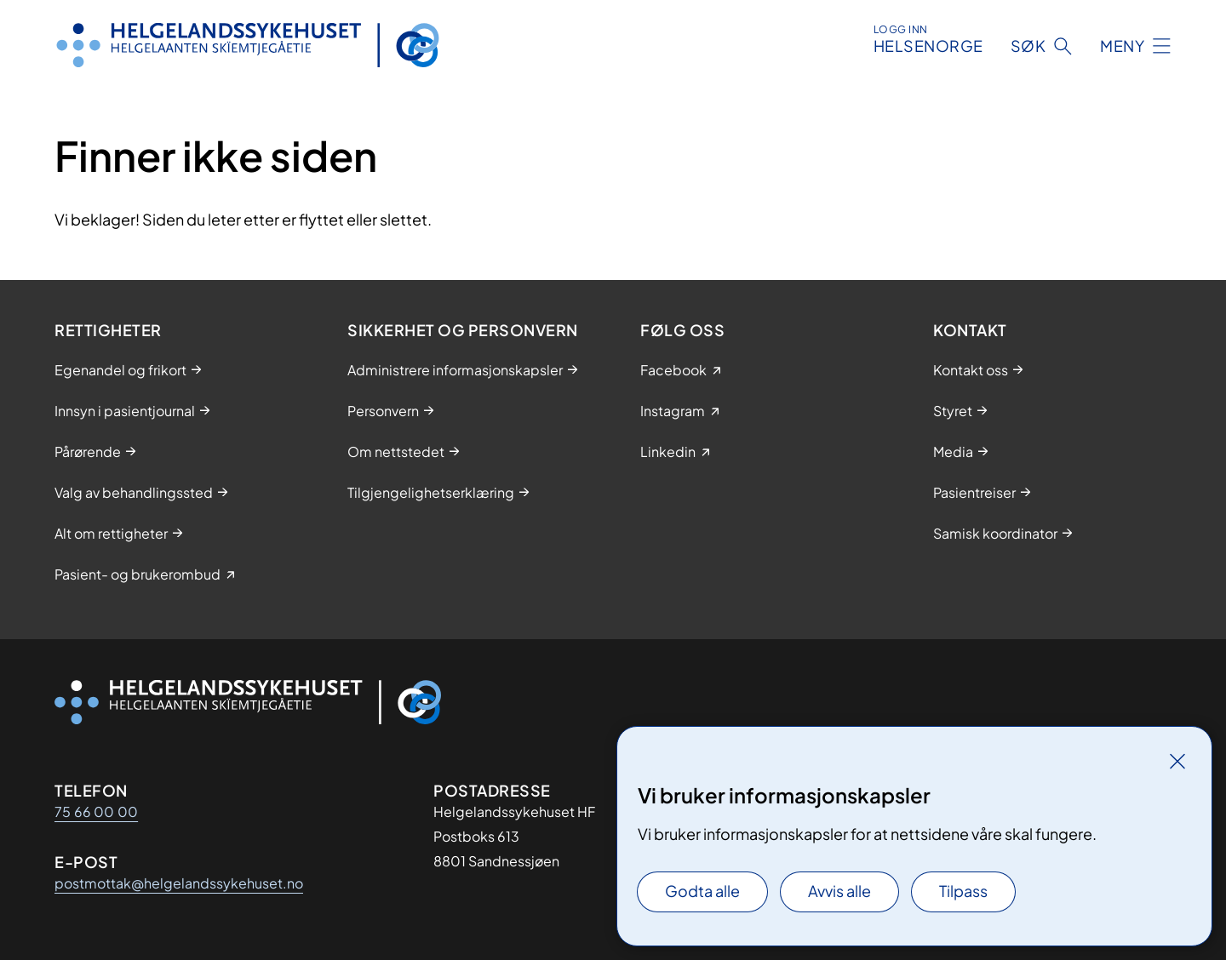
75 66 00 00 (96, 811)
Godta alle (702, 890)
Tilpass (963, 890)
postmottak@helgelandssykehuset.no (178, 883)
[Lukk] (1177, 760)
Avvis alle (839, 890)
